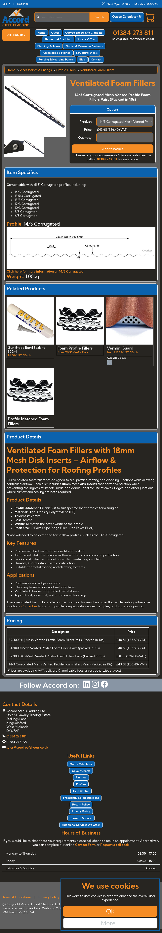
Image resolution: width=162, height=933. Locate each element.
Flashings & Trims (48, 46)
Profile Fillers (66, 70)
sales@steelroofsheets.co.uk (133, 39)
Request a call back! (115, 845)
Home (41, 32)
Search (99, 17)
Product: (86, 122)
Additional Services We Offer (81, 825)
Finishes (81, 777)
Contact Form (85, 845)
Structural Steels (87, 53)
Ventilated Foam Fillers (97, 70)
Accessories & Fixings (56, 53)
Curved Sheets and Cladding (83, 32)
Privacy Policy (81, 811)
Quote (55, 32)
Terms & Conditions (16, 897)
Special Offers (86, 39)
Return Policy (81, 804)
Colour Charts (81, 771)
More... (110, 923)
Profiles (81, 784)
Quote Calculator (127, 17)
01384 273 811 (133, 33)
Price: (88, 129)
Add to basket (112, 149)
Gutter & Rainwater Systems (84, 46)
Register (22, 4)
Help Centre (81, 791)
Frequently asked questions (81, 798)
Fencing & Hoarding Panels (56, 59)
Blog (82, 59)
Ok (110, 911)
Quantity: (85, 137)
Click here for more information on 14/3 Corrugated (45, 271)
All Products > (16, 35)
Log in (6, 4)
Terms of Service (81, 818)
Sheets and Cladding (58, 39)
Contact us (29, 606)
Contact (96, 59)
